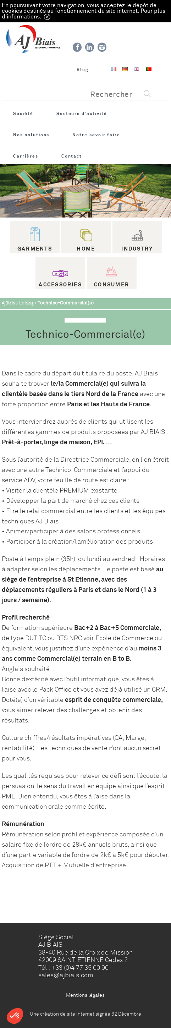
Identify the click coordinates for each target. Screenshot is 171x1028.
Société (23, 113)
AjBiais (8, 303)
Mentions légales (85, 995)
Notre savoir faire (96, 135)
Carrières (25, 156)
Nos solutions (31, 135)
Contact (71, 156)
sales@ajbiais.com (65, 975)
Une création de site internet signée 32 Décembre (85, 1014)
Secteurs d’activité (81, 113)
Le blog (26, 303)
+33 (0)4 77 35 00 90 (80, 968)
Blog (83, 69)
